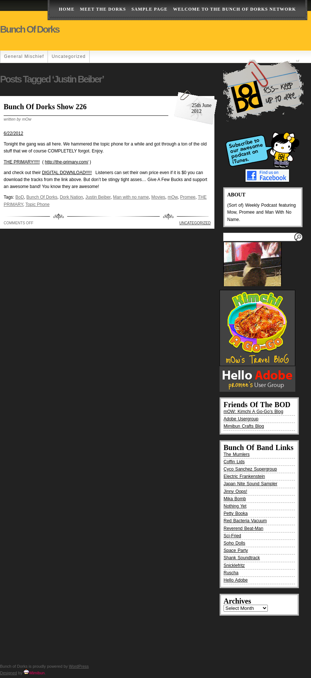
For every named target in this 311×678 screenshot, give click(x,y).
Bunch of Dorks (29, 29)
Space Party (236, 550)
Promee (187, 197)
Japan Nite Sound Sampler (250, 483)
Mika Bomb (235, 498)
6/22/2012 (13, 133)
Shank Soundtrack (242, 557)
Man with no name (131, 197)
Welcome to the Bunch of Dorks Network (234, 9)
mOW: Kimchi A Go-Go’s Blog (253, 411)
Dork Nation (71, 197)
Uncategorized (69, 56)
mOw (172, 197)
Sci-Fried (232, 535)
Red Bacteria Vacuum (245, 520)
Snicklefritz (234, 565)
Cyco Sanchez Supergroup (250, 469)
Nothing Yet (235, 506)
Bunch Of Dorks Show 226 (45, 107)
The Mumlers (237, 454)
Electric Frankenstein (244, 476)
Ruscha (231, 572)
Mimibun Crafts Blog (244, 426)
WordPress (79, 666)
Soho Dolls (234, 543)
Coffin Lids (234, 461)
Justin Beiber (97, 197)
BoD (19, 197)
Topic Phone (37, 204)
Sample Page (149, 9)
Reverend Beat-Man (243, 528)
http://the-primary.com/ (66, 162)
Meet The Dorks (103, 9)
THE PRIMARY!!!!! (22, 162)
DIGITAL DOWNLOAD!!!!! (67, 172)
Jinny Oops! (235, 491)
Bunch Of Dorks (41, 197)
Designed (8, 673)
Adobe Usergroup (241, 418)
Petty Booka (236, 513)
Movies (158, 197)
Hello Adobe (236, 580)
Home (67, 9)
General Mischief (24, 56)
